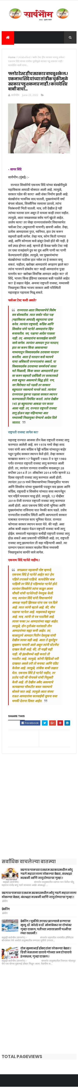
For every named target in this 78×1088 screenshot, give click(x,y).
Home (11, 58)
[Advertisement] (39, 812)
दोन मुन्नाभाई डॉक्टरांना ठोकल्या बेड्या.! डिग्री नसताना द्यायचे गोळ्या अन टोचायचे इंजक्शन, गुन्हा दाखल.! (46, 953)
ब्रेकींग (6, 910)
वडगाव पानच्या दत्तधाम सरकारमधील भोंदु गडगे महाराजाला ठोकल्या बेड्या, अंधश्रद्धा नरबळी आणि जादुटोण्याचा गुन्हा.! (46, 875)
